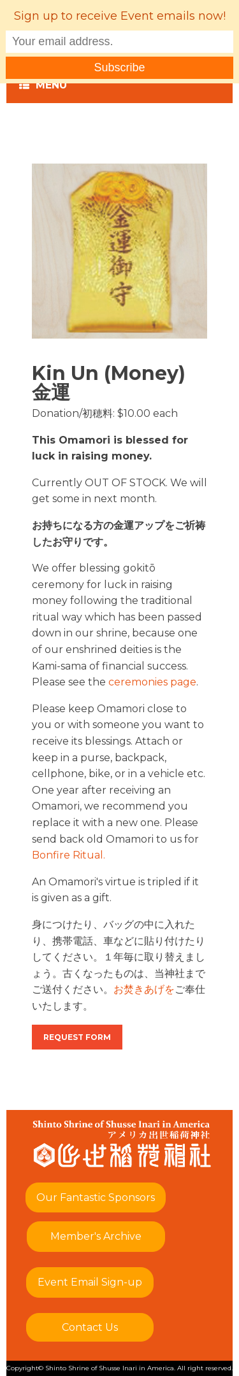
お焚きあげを (144, 989)
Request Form (77, 1037)
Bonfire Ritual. (68, 855)
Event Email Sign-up (90, 1282)
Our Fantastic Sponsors (95, 1197)
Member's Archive (95, 1236)
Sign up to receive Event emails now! (120, 16)
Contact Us (90, 1327)
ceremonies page (152, 682)
